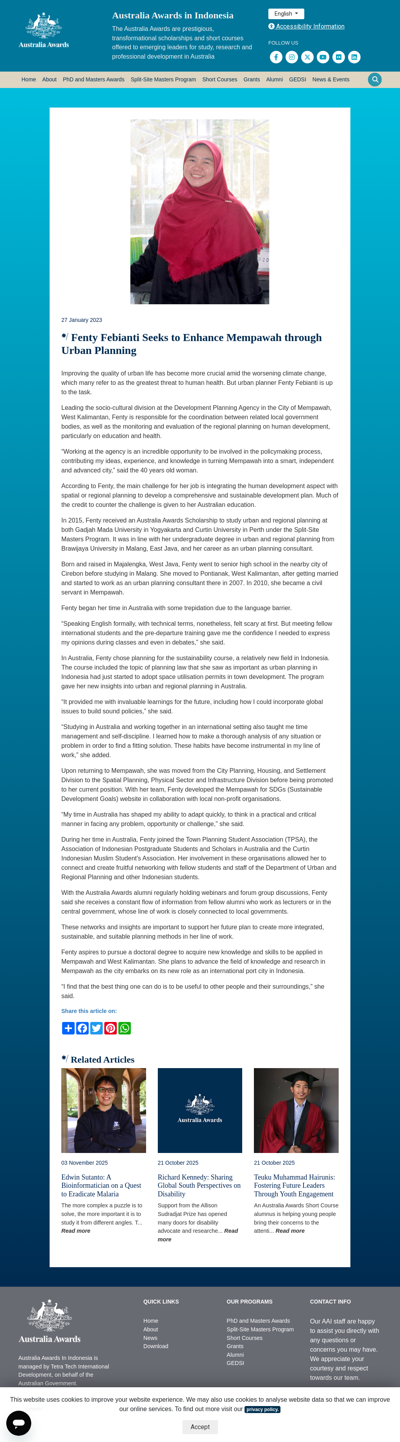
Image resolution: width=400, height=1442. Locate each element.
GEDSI (297, 79)
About (49, 79)
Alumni (274, 79)
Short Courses (219, 79)
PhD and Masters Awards (94, 79)
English (284, 14)
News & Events (331, 79)
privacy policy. (262, 1409)
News (150, 1338)
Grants (251, 79)
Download (155, 1346)
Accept (200, 1427)
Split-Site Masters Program (163, 79)
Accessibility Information (306, 26)
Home (28, 79)
